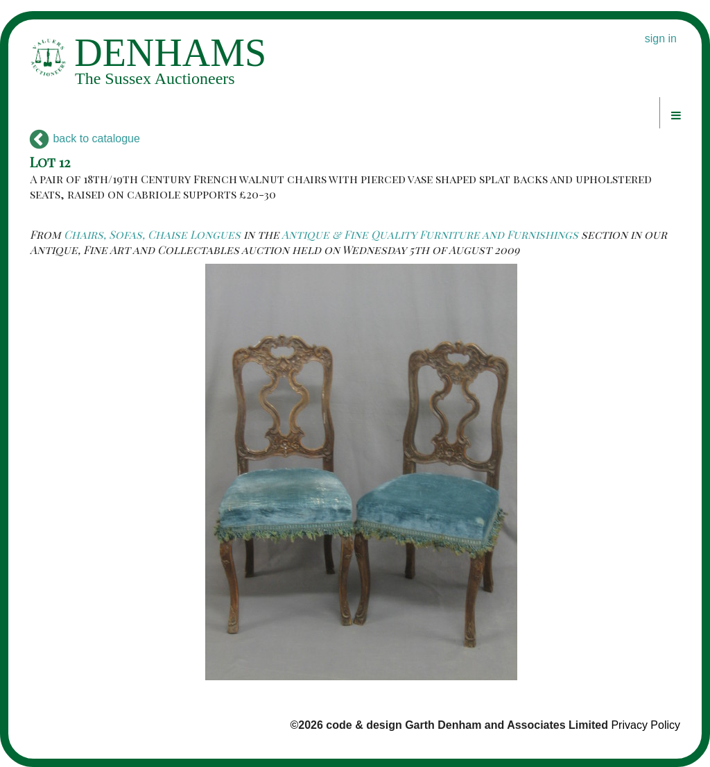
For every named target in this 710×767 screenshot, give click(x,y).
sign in (661, 38)
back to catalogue (85, 138)
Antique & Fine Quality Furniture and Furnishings (430, 234)
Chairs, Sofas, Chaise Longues (152, 234)
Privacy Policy (645, 725)
